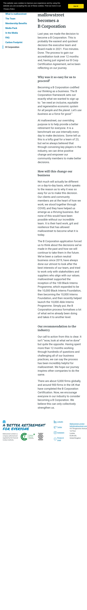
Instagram (59, 432)
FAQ (7, 37)
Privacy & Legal (59, 439)
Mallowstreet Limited (77, 424)
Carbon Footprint (13, 42)
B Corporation (12, 47)
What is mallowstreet (16, 14)
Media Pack (11, 28)
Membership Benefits (16, 23)
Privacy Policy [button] (9, 9)
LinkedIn (58, 421)
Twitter (58, 427)
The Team (10, 18)
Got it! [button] (76, 6)
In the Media (11, 32)
